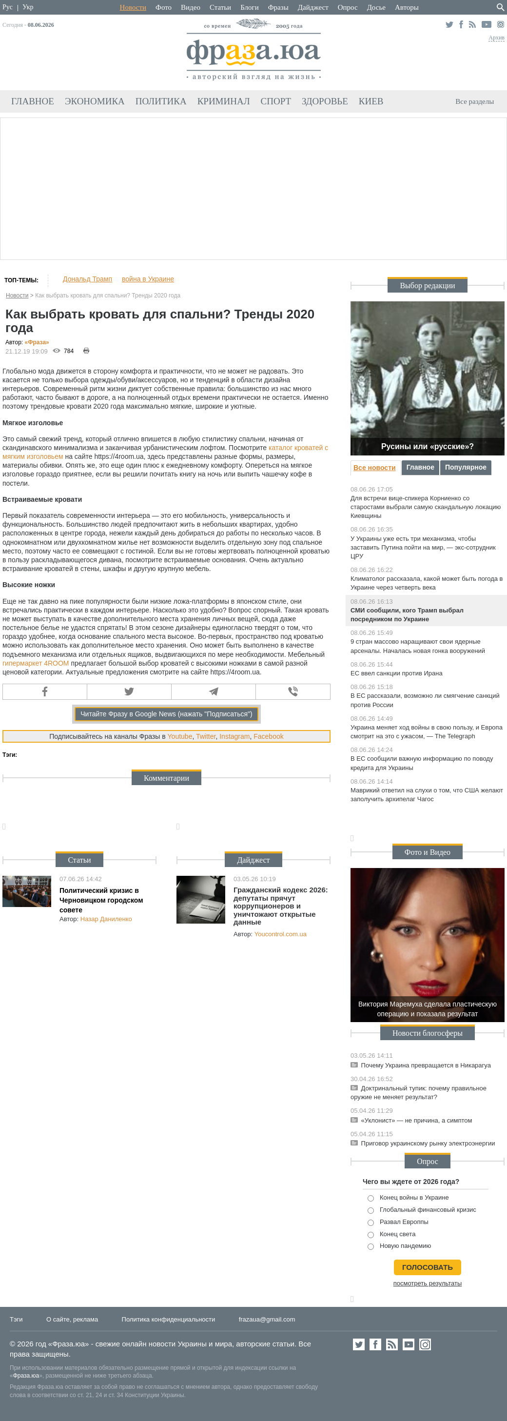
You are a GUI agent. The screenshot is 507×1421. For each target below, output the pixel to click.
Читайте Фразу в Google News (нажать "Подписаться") (166, 714)
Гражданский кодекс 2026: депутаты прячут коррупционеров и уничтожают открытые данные (281, 906)
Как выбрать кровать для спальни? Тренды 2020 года (107, 295)
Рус (7, 7)
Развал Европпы (398, 1222)
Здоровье (325, 101)
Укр (27, 7)
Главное (32, 101)
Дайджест (313, 7)
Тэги (16, 1319)
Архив (496, 37)
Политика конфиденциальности (168, 1319)
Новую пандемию (399, 1246)
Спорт (276, 101)
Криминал (223, 101)
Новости (133, 7)
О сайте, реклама (72, 1319)
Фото (164, 7)
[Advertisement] (253, 187)
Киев (371, 101)
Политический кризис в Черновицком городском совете (101, 900)
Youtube (180, 736)
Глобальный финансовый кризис (422, 1210)
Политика (161, 101)
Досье (376, 7)
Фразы (278, 7)
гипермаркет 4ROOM (35, 663)
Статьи (220, 7)
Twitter (205, 736)
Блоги (249, 7)
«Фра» (37, 342)
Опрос (348, 7)
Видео (190, 7)
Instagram (234, 736)
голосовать (427, 1267)
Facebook (268, 736)
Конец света (391, 1234)
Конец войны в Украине (408, 1198)
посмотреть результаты (427, 1283)
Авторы (407, 7)
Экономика (95, 101)
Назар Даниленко (106, 919)
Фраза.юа (26, 1375)
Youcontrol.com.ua (280, 934)
